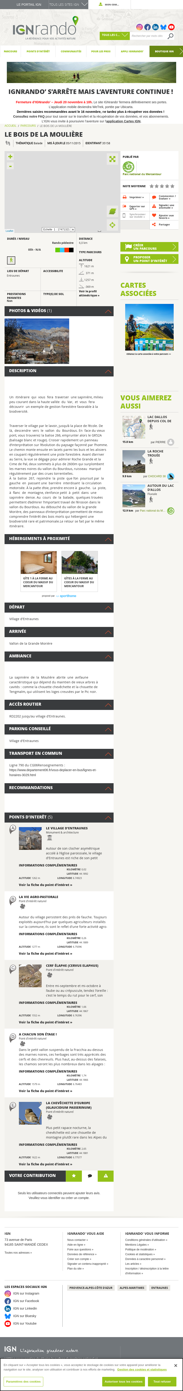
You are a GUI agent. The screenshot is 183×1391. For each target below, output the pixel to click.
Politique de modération (139, 1249)
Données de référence (80, 1254)
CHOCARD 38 (157, 476)
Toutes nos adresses (17, 1252)
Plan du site (74, 1268)
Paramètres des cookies (23, 1381)
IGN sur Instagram (26, 1293)
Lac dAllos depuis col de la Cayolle (159, 421)
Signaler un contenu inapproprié (86, 1263)
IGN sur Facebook (26, 1301)
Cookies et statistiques (138, 1254)
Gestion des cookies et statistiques (142, 1369)
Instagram (139, 27)
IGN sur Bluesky (24, 1316)
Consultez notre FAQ (29, 116)
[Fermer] (176, 1366)
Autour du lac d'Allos (160, 487)
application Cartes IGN (123, 121)
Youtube (171, 27)
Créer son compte (78, 1259)
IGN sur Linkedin (25, 1308)
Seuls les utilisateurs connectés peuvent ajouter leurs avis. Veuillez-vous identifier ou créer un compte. (59, 1195)
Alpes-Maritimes (132, 1288)
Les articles (132, 1263)
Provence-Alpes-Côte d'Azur (90, 1288)
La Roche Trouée (155, 453)
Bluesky (163, 27)
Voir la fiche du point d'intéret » (45, 884)
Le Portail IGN (29, 4)
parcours (28, 125)
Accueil (10, 125)
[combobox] (115, 36)
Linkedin (155, 27)
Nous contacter (76, 1240)
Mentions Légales (136, 1244)
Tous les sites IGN (64, 4)
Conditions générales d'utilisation (145, 1240)
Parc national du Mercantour (142, 174)
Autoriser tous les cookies (123, 1381)
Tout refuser (162, 1381)
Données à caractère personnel (144, 1259)
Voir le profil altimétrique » (89, 293)
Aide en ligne (75, 1244)
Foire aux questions (79, 1249)
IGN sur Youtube (25, 1323)
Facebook (147, 27)
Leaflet (9, 231)
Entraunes (159, 1288)
